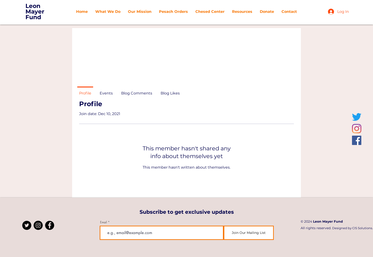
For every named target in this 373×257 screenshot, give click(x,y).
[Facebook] (356, 140)
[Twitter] (356, 117)
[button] (139, 12)
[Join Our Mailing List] (249, 233)
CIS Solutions (362, 228)
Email (103, 222)
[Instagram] (356, 128)
